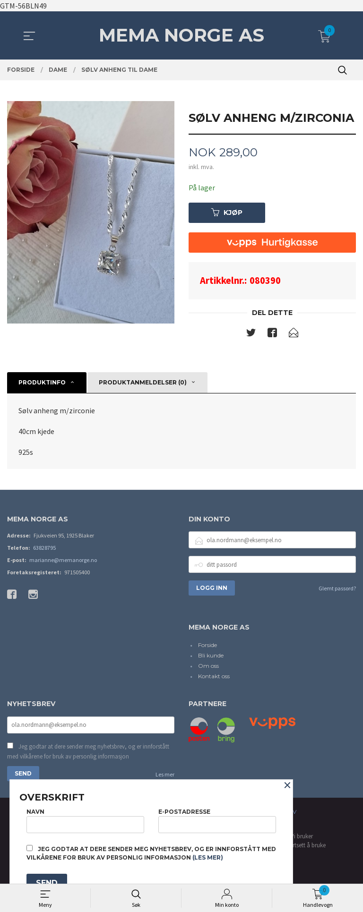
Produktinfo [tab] (42, 382)
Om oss (208, 665)
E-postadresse (217, 820)
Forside (207, 644)
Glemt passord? (337, 588)
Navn (85, 820)
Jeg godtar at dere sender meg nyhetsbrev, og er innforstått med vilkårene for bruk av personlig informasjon (88, 751)
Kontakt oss (214, 676)
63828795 (44, 547)
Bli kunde (211, 655)
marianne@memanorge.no (63, 559)
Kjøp (226, 212)
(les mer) (207, 857)
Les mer (165, 774)
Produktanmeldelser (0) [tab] (143, 382)
